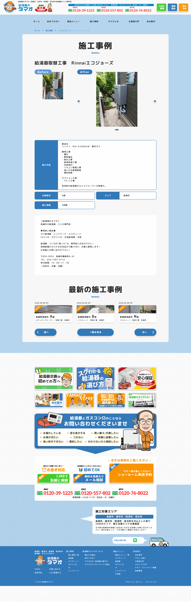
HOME (37, 585)
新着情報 (138, 587)
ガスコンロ (72, 580)
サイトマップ (151, 598)
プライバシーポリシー (134, 598)
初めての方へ (90, 574)
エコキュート (73, 577)
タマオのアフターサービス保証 (97, 580)
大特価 (118, 590)
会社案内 (138, 571)
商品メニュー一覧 (122, 571)
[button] (81, 101)
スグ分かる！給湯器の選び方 (96, 577)
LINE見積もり (55, 589)
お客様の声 (139, 577)
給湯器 (71, 574)
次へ (144, 348)
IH (69, 584)
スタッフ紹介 (140, 574)
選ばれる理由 (90, 571)
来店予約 (38, 589)
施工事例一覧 (73, 571)
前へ (46, 348)
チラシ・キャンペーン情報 (145, 584)
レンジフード (73, 587)
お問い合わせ (55, 585)
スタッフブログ (141, 580)
